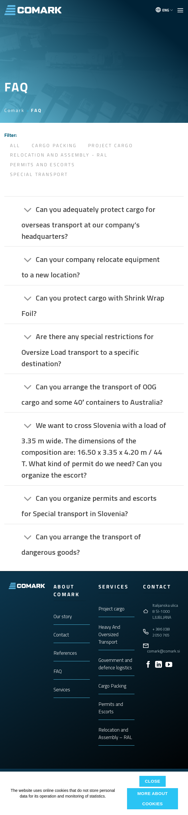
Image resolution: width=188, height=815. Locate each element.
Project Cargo (110, 145)
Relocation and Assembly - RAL (59, 154)
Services (62, 689)
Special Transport (39, 174)
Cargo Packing (54, 145)
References (65, 653)
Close (152, 781)
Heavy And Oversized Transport (109, 634)
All (15, 145)
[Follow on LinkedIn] (158, 665)
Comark (14, 110)
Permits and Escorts (42, 164)
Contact (61, 634)
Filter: (10, 135)
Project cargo (111, 608)
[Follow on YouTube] (168, 665)
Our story (63, 616)
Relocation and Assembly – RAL (115, 733)
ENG (167, 10)
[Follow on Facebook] (148, 665)
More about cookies (152, 798)
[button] (180, 10)
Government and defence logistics (115, 663)
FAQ (58, 671)
